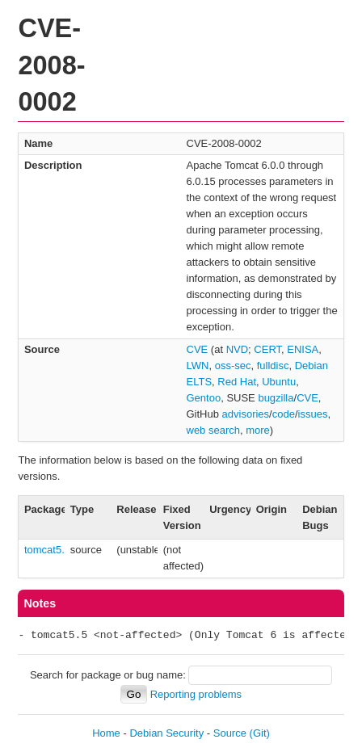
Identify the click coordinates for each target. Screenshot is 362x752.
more (258, 430)
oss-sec (233, 365)
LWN (198, 365)
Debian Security (166, 733)
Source (229, 733)
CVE (197, 349)
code (283, 414)
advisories (246, 414)
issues (313, 414)
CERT (267, 349)
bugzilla (275, 398)
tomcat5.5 (47, 550)
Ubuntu (279, 382)
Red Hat (236, 382)
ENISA (302, 349)
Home (106, 733)
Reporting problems (196, 694)
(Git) (260, 733)
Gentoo (204, 398)
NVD (237, 349)
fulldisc (273, 365)
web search (213, 430)
